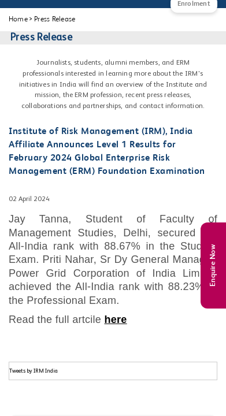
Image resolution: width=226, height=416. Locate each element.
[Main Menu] (20, 11)
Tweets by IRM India (33, 371)
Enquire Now (213, 265)
